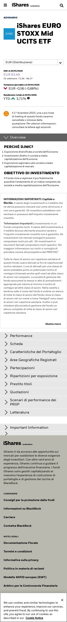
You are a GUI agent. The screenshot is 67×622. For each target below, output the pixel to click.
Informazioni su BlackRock (22, 508)
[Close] (62, 600)
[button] (61, 5)
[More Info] (28, 98)
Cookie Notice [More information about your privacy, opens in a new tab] (34, 618)
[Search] (62, 5)
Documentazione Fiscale (21, 543)
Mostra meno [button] (53, 324)
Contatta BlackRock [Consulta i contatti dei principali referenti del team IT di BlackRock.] (17, 526)
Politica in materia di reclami (24, 568)
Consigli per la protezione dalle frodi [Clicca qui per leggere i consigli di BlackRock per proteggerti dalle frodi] (29, 500)
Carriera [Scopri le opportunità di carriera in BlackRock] (9, 517)
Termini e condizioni (18, 551)
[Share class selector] (33, 62)
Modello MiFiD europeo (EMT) (25, 577)
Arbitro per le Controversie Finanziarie (31, 586)
